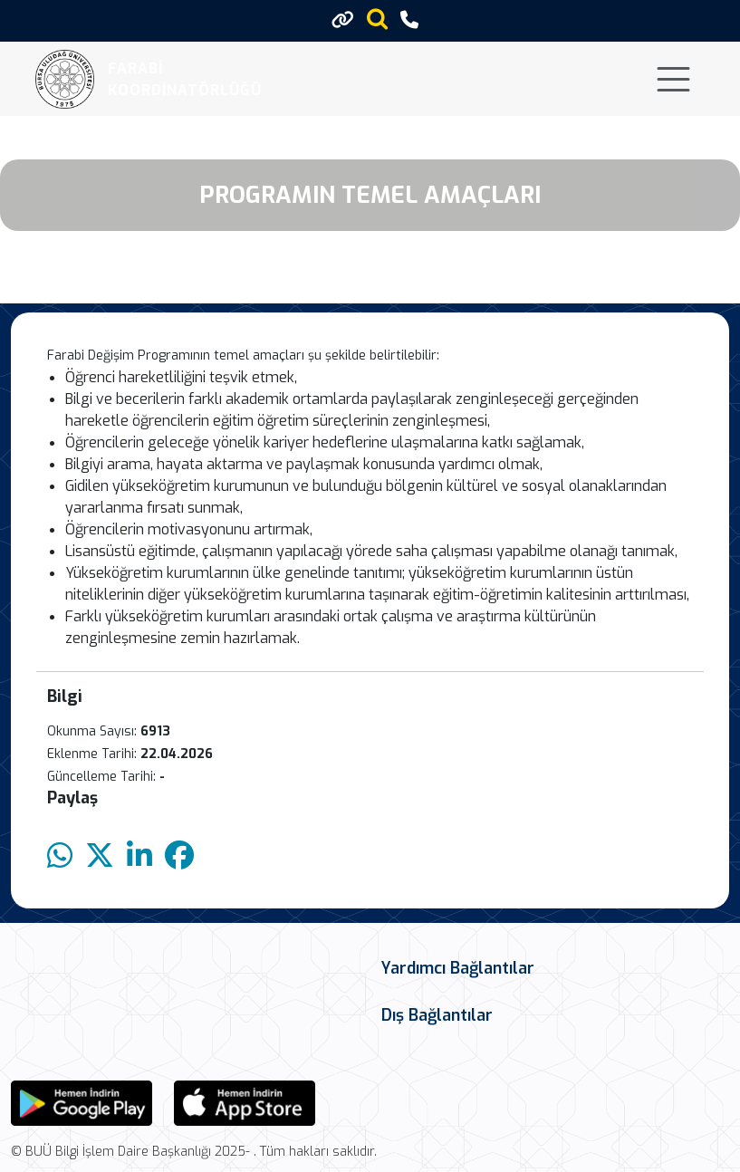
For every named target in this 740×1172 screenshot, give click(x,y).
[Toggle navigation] (673, 79)
